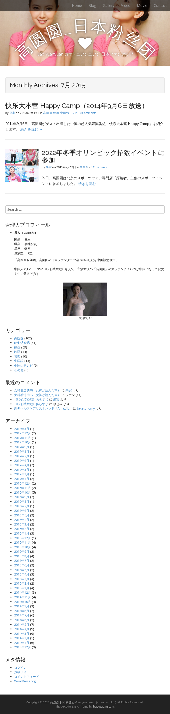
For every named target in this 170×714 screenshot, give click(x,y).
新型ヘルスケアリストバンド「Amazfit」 (43, 408)
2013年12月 (22, 647)
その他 (18, 370)
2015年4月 (21, 574)
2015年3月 (21, 579)
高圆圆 (47, 113)
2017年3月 (21, 470)
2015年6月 (21, 565)
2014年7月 (21, 615)
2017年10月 (22, 442)
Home (77, 5)
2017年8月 (21, 451)
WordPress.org (25, 681)
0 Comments (88, 113)
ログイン (20, 667)
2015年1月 (21, 588)
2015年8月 (21, 556)
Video (125, 5)
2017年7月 (21, 456)
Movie (142, 5)
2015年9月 (21, 551)
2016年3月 (21, 524)
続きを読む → (31, 129)
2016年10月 (22, 492)
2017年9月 (21, 447)
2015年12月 (22, 538)
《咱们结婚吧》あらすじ (31, 399)
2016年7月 (21, 506)
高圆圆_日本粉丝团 (62, 702)
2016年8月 (21, 501)
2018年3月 (21, 429)
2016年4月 (21, 520)
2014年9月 (21, 606)
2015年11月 (22, 542)
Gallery (108, 5)
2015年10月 (22, 547)
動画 (56, 113)
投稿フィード (23, 672)
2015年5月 (21, 570)
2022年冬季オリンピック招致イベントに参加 (103, 156)
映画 (17, 352)
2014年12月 (22, 592)
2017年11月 (22, 438)
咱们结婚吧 (22, 343)
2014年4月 (21, 629)
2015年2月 (21, 583)
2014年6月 (21, 620)
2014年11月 (22, 597)
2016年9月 (21, 497)
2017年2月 (21, 474)
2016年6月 (21, 510)
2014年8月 (21, 611)
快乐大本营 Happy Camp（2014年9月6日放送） (76, 106)
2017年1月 (21, 479)
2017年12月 (22, 433)
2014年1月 (21, 643)
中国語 (18, 361)
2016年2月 (21, 529)
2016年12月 (22, 483)
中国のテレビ (68, 113)
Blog (92, 5)
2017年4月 (21, 465)
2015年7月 (21, 560)
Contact (160, 5)
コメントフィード (26, 676)
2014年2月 (21, 638)
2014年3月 (21, 633)
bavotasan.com (103, 706)
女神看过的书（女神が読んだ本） (37, 390)
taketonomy (86, 408)
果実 (12, 113)
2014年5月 (21, 624)
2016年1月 (21, 533)
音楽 (17, 356)
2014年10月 (22, 602)
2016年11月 (22, 488)
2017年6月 (21, 460)
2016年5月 (21, 515)
